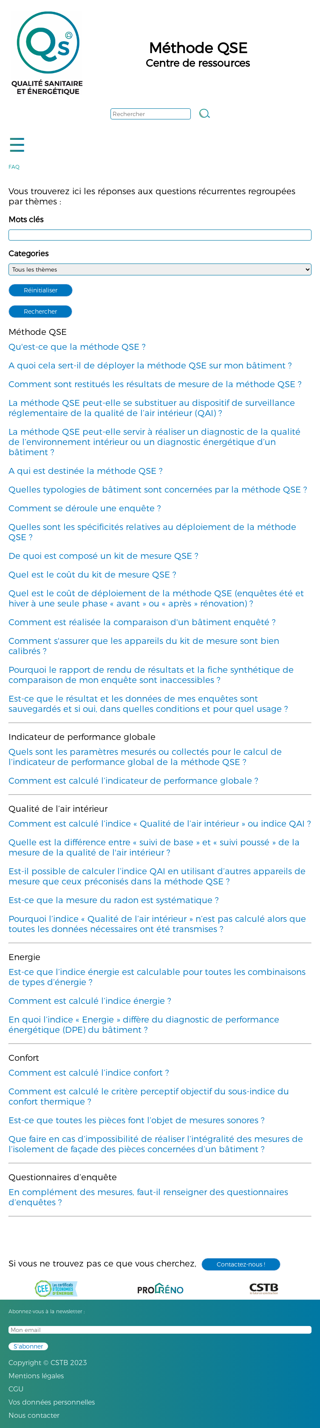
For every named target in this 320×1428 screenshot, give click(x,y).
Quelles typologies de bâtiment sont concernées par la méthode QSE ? (157, 489)
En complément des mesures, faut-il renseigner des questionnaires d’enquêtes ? (148, 1197)
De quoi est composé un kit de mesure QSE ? (103, 556)
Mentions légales (36, 1376)
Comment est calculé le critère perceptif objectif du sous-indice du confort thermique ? (148, 1096)
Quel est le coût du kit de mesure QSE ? (92, 575)
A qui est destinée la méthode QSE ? (85, 471)
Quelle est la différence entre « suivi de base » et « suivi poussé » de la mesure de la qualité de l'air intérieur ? (154, 847)
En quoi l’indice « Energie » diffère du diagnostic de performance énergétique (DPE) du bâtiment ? (143, 1024)
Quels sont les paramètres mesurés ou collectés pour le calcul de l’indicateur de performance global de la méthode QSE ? (145, 757)
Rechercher (40, 311)
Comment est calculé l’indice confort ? (88, 1073)
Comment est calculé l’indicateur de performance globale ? (133, 781)
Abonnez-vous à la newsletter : (46, 1311)
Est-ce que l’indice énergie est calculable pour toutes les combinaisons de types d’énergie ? (157, 977)
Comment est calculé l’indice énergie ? (89, 1001)
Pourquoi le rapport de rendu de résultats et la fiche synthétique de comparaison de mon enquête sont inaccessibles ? (151, 675)
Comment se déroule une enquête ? (84, 508)
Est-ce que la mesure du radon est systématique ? (113, 900)
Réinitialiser (40, 290)
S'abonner (28, 1346)
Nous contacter (33, 1415)
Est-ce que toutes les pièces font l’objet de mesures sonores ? (136, 1120)
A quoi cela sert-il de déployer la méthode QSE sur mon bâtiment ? (150, 365)
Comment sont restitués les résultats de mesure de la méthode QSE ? (154, 384)
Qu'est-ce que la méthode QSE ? (76, 347)
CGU (15, 1389)
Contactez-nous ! (241, 1264)
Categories (28, 253)
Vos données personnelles (51, 1402)
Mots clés (25, 219)
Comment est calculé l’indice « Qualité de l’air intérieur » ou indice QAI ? (159, 824)
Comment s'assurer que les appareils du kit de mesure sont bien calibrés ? (143, 646)
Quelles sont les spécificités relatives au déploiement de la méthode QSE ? (152, 532)
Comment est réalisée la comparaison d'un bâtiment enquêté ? (141, 622)
